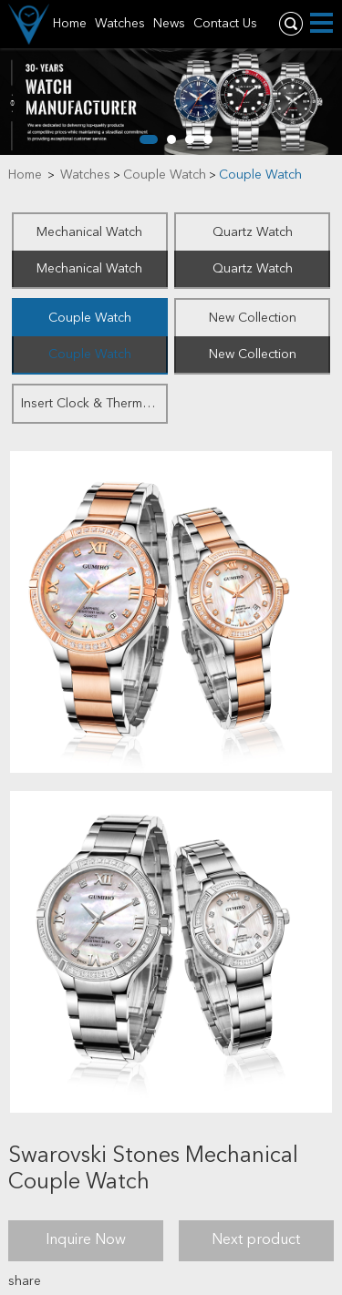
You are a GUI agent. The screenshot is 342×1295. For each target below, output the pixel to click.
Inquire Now (86, 1240)
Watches (120, 23)
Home (70, 23)
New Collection (252, 318)
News (169, 23)
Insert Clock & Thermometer (93, 403)
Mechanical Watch (89, 232)
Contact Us (225, 23)
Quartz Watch (252, 232)
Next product (256, 1240)
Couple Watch (164, 175)
